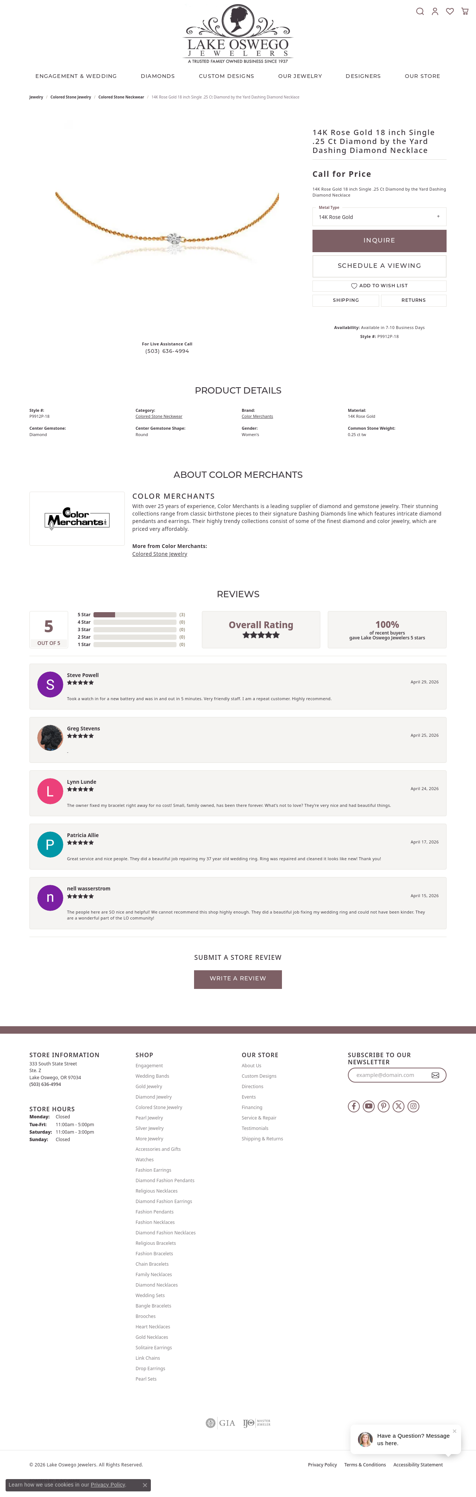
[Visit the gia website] (220, 1423)
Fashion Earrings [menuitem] (153, 1170)
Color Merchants (257, 416)
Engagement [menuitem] (149, 1065)
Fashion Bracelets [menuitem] (154, 1253)
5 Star (84, 614)
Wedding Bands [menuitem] (152, 1076)
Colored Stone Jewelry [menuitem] (159, 1107)
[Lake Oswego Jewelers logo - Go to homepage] (238, 33)
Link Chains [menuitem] (148, 1358)
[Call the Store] (45, 1084)
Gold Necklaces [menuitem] (152, 1337)
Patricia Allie (83, 835)
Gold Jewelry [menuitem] (149, 1086)
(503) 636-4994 (167, 351)
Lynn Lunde (81, 781)
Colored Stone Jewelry (71, 97)
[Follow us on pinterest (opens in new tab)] (384, 1106)
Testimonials (255, 1128)
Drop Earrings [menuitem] (150, 1368)
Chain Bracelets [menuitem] (152, 1264)
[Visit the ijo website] (257, 1423)
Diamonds (158, 76)
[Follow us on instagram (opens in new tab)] (413, 1106)
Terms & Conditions (365, 1465)
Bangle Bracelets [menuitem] (153, 1306)
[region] (167, 223)
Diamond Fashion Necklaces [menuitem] (166, 1233)
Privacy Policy (322, 1465)
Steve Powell (83, 675)
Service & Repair (259, 1118)
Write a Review (238, 979)
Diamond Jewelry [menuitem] (154, 1097)
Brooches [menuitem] (146, 1316)
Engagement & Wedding (76, 76)
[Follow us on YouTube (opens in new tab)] (369, 1106)
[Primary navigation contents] (238, 75)
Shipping (346, 300)
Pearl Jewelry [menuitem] (149, 1118)
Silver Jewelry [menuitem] (150, 1128)
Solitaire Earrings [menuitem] (154, 1347)
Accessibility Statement (418, 1465)
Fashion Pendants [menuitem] (155, 1212)
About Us (251, 1065)
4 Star (84, 622)
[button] (420, 11)
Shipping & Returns (262, 1139)
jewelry (36, 97)
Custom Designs (259, 1076)
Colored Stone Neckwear (121, 97)
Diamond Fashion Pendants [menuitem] (165, 1180)
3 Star (84, 629)
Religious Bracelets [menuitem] (156, 1243)
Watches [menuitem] (145, 1159)
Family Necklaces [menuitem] (154, 1274)
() (182, 614)
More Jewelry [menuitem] (149, 1139)
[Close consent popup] (145, 1485)
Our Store (423, 76)
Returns (414, 300)
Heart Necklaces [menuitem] (153, 1327)
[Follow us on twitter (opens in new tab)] (398, 1106)
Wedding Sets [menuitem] (150, 1295)
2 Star (84, 637)
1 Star (84, 644)
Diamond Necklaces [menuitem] (157, 1285)
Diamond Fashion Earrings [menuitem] (164, 1201)
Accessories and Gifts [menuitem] (158, 1149)
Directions (252, 1086)
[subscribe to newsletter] (435, 1075)
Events (249, 1097)
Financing (252, 1107)
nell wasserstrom (88, 888)
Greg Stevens (83, 728)
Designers (363, 76)
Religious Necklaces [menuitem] (157, 1191)
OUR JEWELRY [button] (300, 76)
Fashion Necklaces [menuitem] (155, 1222)
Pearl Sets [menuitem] (146, 1379)
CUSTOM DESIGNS (226, 76)
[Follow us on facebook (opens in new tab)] (354, 1106)
